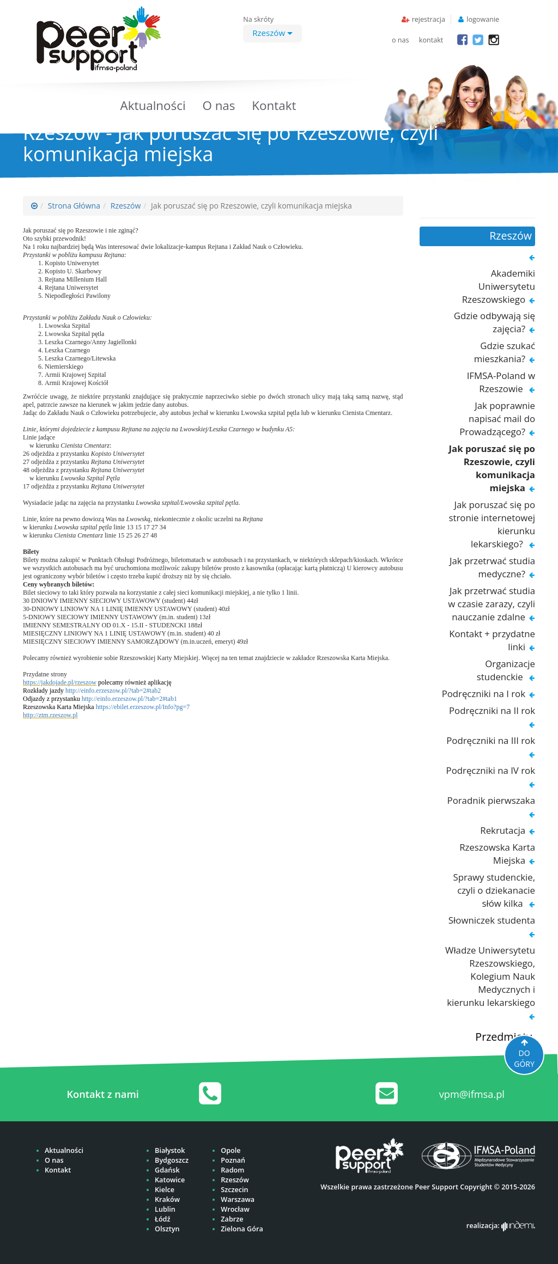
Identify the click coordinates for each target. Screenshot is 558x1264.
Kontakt (274, 105)
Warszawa (237, 1199)
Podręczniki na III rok (490, 740)
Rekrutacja (502, 830)
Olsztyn (167, 1229)
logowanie (482, 19)
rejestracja (428, 19)
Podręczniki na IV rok (490, 770)
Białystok (170, 1150)
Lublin (165, 1209)
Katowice (170, 1179)
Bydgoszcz (172, 1160)
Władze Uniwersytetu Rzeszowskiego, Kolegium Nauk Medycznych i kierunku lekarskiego (490, 976)
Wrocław (235, 1209)
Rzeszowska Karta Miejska (497, 853)
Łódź (162, 1219)
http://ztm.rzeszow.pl (50, 715)
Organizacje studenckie (506, 670)
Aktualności (153, 105)
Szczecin (234, 1189)
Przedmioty (503, 1036)
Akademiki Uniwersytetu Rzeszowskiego (498, 286)
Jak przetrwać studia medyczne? (492, 567)
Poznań (233, 1160)
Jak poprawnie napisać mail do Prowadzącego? (497, 418)
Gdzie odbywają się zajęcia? (494, 322)
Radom (232, 1170)
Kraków (167, 1199)
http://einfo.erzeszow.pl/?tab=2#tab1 (129, 699)
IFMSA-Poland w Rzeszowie (501, 382)
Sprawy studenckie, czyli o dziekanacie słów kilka (494, 890)
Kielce (164, 1189)
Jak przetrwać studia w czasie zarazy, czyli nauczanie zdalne (491, 603)
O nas (218, 105)
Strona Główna (74, 205)
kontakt (431, 40)
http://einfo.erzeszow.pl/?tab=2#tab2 (113, 690)
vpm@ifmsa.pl (472, 1094)
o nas (400, 40)
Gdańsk (167, 1170)
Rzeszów (272, 32)
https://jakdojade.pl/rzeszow (59, 682)
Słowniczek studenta (491, 920)
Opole (230, 1150)
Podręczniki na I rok (483, 693)
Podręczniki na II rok (492, 710)
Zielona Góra (242, 1229)
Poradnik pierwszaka (491, 800)
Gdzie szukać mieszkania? (504, 352)
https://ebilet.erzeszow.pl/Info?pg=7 (143, 707)
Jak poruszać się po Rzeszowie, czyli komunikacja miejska (491, 468)
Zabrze (232, 1219)
